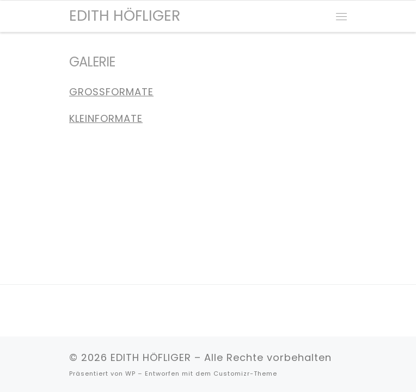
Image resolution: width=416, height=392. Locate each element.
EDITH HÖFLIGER (151, 357)
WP (130, 373)
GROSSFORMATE (111, 92)
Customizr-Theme (245, 373)
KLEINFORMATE (106, 118)
